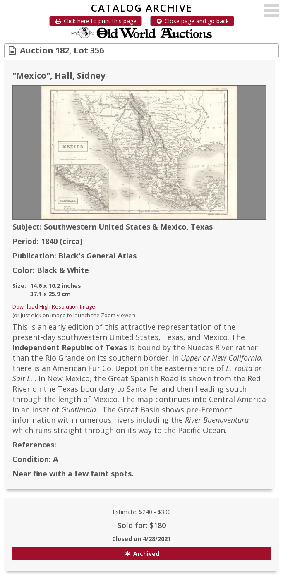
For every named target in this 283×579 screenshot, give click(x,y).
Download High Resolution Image (53, 306)
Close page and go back (192, 21)
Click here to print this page (96, 21)
